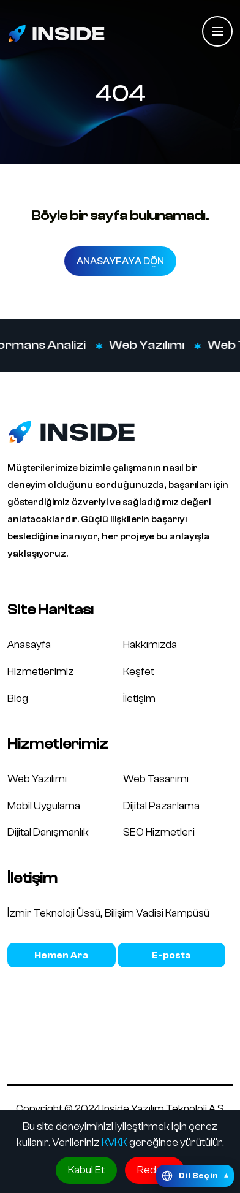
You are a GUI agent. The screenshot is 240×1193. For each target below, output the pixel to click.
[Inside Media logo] (56, 33)
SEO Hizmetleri (159, 832)
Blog (17, 698)
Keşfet (138, 671)
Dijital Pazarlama (161, 805)
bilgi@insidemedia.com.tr (172, 955)
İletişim (139, 698)
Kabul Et (86, 1170)
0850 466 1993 (61, 955)
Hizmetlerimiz (40, 671)
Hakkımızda (150, 644)
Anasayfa (29, 644)
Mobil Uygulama (43, 805)
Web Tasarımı (156, 778)
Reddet (154, 1170)
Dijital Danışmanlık (48, 832)
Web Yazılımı (152, 345)
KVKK (114, 1142)
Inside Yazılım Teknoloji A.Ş (163, 1108)
